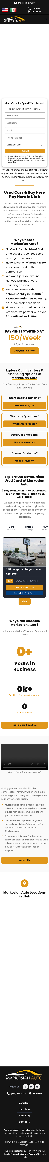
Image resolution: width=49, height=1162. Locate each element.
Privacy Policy (17, 1154)
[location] (25, 144)
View (24, 601)
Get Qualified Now (24, 587)
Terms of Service (37, 1154)
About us (24, 1115)
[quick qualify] (24, 57)
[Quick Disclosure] (6, 156)
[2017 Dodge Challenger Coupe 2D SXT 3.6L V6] (24, 567)
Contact (23, 1121)
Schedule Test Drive (24, 593)
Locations (24, 1109)
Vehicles (23, 1103)
